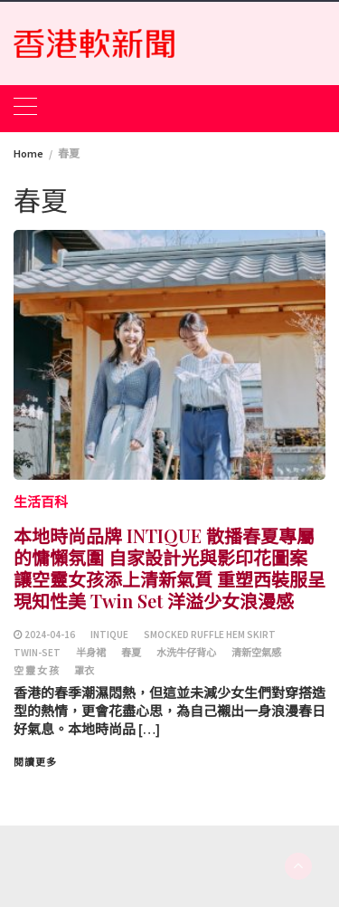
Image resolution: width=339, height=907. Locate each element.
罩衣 (84, 670)
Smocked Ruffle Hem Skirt (210, 634)
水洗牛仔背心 (186, 652)
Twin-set (37, 652)
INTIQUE (109, 634)
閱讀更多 (35, 762)
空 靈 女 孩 (36, 670)
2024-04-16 (49, 634)
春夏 (131, 652)
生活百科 (41, 502)
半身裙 (91, 652)
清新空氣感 (256, 652)
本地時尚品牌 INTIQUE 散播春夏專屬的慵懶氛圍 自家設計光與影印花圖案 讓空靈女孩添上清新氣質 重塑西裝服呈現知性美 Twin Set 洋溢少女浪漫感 (169, 568)
